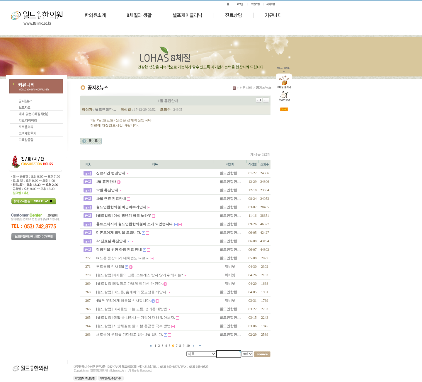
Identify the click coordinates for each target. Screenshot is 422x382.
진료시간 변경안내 (110, 173)
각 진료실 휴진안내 (111, 241)
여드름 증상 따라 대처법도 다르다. (123, 258)
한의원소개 (95, 14)
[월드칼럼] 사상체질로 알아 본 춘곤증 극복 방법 (133, 326)
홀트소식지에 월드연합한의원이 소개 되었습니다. (134, 224)
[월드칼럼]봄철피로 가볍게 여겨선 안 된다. (129, 284)
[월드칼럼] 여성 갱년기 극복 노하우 (123, 216)
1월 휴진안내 (106, 182)
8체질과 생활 (139, 14)
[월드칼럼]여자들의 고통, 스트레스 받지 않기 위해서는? (139, 275)
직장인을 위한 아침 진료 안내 (119, 250)
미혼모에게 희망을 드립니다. (118, 233)
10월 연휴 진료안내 (111, 199)
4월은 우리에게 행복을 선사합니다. (123, 301)
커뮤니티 (273, 14)
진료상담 (233, 14)
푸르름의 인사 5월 (110, 267)
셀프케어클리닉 (188, 14)
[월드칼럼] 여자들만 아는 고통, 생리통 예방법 (131, 309)
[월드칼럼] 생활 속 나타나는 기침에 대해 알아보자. (135, 318)
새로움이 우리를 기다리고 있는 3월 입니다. (129, 334)
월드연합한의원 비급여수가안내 (121, 207)
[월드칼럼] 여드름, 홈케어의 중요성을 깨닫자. (131, 292)
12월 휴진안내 (107, 190)
